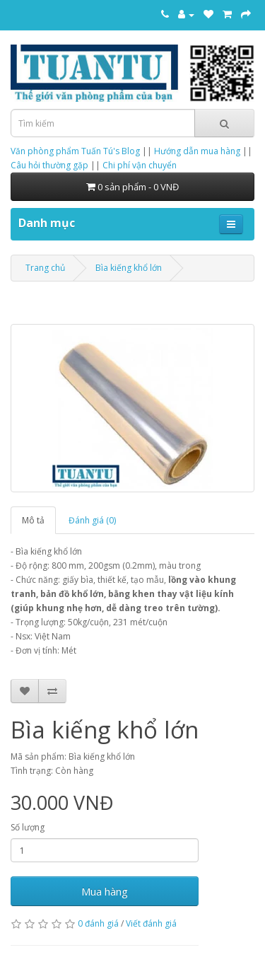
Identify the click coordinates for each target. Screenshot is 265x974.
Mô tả (33, 520)
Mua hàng (104, 891)
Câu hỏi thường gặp (49, 165)
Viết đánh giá (151, 923)
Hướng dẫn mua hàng (197, 151)
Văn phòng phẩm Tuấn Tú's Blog (75, 151)
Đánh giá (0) (92, 520)
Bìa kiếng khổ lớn (128, 268)
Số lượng (28, 827)
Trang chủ (45, 268)
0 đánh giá (98, 923)
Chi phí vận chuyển (139, 165)
